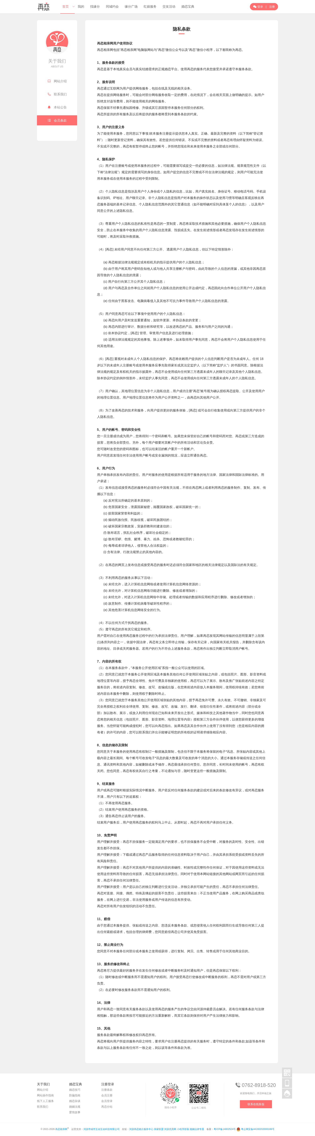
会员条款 (57, 120)
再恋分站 (106, 1106)
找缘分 (95, 6)
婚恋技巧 (74, 1089)
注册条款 (106, 1089)
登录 (258, 6)
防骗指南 (74, 1095)
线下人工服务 (45, 1101)
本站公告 (57, 107)
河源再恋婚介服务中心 (141, 1129)
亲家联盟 (159, 1129)
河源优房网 (170, 1129)
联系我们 (57, 94)
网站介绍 (57, 81)
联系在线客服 (256, 1104)
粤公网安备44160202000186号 (257, 1129)
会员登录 (106, 1101)
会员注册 (106, 1095)
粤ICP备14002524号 (225, 1129)
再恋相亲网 (61, 1129)
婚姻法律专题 (197, 1129)
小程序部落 (183, 1129)
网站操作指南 (45, 1095)
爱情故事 (74, 1112)
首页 (65, 6)
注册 (272, 6)
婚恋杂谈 (74, 1101)
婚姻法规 (74, 1106)
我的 (81, 6)
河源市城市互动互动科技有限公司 (101, 1129)
